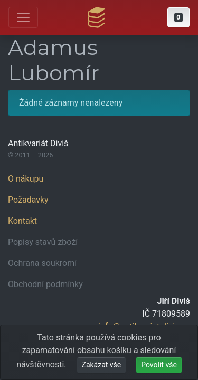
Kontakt (22, 221)
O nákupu (25, 179)
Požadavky (28, 200)
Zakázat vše (101, 364)
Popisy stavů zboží (43, 242)
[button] (178, 17)
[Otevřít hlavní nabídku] (23, 17)
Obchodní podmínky (45, 284)
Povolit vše (159, 364)
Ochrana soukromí (42, 263)
